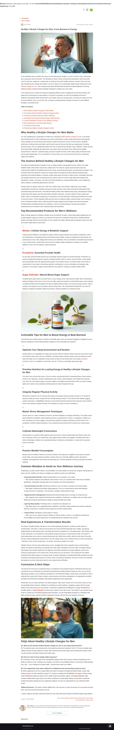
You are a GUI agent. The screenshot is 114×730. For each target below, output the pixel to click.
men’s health (89, 698)
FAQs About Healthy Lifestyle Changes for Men (39, 128)
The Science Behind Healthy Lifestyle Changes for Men (41, 113)
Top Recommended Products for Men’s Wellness (39, 115)
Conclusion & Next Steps (32, 125)
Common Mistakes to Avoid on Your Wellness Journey (41, 120)
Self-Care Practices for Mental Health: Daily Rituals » (76, 693)
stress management (80, 700)
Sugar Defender (47, 281)
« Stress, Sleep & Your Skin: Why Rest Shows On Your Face (40, 693)
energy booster (73, 698)
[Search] (83, 9)
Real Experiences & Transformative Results (38, 123)
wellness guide (89, 700)
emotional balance (64, 698)
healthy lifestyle (82, 698)
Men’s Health (26, 21)
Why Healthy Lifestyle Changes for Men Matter (39, 110)
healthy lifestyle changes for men (71, 136)
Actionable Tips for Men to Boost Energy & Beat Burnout (41, 118)
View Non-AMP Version (84, 728)
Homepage (25, 18)
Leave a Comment (57, 713)
